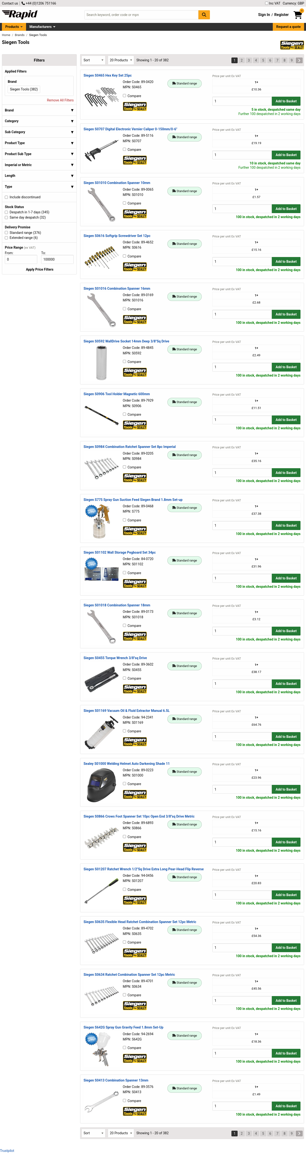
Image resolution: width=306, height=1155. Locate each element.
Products (12, 27)
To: (45, 253)
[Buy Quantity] (242, 101)
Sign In (264, 14)
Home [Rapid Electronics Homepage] (6, 35)
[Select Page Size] (121, 60)
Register (281, 14)
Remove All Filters (60, 100)
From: (11, 253)
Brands (20, 35)
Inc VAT (272, 3)
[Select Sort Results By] (93, 60)
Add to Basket (286, 101)
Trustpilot (7, 1151)
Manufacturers (40, 27)
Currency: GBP (293, 3)
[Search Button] (204, 14)
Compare (132, 96)
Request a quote (288, 27)
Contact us (10, 3)
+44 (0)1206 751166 (39, 3)
